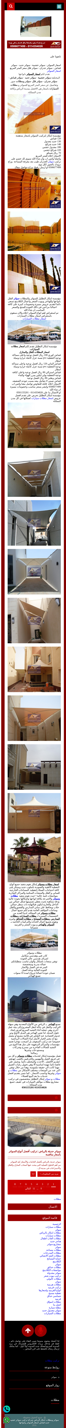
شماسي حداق (53, 1296)
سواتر (50, 161)
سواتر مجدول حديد (50, 1310)
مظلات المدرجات (51, 1252)
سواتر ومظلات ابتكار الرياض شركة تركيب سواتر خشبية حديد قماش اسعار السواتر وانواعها (33, 1421)
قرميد (57, 1298)
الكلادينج (55, 1261)
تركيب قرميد (53, 1287)
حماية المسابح (53, 1258)
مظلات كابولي (52, 1278)
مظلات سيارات (52, 1226)
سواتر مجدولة (53, 1273)
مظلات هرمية (53, 1284)
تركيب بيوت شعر (51, 1275)
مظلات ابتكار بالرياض (49, 1232)
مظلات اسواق (53, 1301)
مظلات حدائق (53, 1267)
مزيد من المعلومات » (47, 1174)
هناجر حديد (54, 1241)
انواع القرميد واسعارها (49, 1290)
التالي (26, 1188)
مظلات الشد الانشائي (49, 1255)
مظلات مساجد (52, 1249)
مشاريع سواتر (53, 1244)
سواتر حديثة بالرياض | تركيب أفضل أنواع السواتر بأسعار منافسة (33, 1153)
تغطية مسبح (53, 1293)
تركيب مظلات (51, 1360)
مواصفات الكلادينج (50, 1270)
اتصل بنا (56, 1304)
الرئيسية (55, 1224)
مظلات (12, 1070)
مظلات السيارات (51, 1313)
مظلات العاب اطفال (49, 1238)
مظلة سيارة (54, 1307)
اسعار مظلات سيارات (41, 398)
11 (32, 1188)
